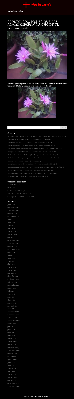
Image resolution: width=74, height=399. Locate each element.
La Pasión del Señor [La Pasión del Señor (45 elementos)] (16, 158)
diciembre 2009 (13, 348)
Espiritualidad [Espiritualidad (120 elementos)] (56, 148)
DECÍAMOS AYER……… (15, 185)
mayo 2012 (11, 261)
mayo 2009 (11, 368)
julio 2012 (10, 255)
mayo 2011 (11, 297)
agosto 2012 (11, 252)
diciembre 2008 (13, 383)
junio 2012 (11, 258)
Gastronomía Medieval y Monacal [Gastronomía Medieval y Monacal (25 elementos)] (45, 151)
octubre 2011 (12, 282)
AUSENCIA (11, 188)
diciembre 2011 (12, 276)
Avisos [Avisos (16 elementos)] (46, 136)
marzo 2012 (11, 267)
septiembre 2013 (13, 216)
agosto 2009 (11, 359)
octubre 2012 (12, 246)
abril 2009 (11, 371)
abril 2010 (11, 336)
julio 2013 (10, 219)
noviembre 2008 (13, 386)
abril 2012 (11, 264)
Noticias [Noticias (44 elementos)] (12, 161)
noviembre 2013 (13, 210)
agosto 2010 (11, 324)
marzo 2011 (11, 303)
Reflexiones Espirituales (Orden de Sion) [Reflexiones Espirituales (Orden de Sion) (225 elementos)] (49, 167)
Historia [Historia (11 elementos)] (12, 155)
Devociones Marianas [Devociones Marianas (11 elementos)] (47, 145)
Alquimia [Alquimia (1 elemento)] (24, 136)
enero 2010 (11, 345)
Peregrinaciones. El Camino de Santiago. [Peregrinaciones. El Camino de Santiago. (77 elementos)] (22, 164)
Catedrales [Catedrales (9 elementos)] (48, 139)
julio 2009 (11, 362)
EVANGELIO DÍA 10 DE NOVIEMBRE (20, 197)
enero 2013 (11, 237)
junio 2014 (11, 204)
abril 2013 (11, 228)
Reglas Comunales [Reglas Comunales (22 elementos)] (15, 170)
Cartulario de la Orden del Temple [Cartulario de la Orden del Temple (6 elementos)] (20, 139)
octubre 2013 (12, 213)
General (24, 28)
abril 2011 (11, 300)
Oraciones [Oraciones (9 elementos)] (37, 161)
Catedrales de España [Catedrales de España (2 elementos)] (16, 142)
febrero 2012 (12, 270)
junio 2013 (11, 222)
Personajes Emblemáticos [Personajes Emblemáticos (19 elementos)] (47, 164)
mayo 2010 (11, 333)
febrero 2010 (12, 342)
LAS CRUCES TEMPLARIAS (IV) (19, 194)
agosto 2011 (11, 288)
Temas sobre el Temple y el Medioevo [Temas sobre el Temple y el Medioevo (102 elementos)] (34, 176)
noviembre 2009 (13, 350)
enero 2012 (11, 273)
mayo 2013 (11, 225)
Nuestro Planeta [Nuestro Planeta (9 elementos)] (25, 161)
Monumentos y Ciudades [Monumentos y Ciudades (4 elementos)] (50, 158)
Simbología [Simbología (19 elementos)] (13, 176)
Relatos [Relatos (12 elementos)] (28, 170)
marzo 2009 (11, 374)
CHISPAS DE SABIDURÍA (16, 191)
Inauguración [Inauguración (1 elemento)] (39, 155)
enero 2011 (11, 309)
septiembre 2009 (13, 356)
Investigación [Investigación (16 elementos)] (52, 155)
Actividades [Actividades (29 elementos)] (13, 136)
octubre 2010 (12, 318)
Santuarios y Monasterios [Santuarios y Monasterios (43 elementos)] (43, 170)
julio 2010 (11, 327)
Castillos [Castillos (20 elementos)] (38, 139)
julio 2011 (10, 291)
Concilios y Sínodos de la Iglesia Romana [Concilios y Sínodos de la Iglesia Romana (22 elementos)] (22, 145)
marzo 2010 (11, 339)
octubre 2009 (12, 353)
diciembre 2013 (13, 207)
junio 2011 (11, 294)
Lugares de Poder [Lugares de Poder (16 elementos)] (32, 158)
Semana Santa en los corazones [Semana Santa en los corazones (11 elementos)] (35, 173)
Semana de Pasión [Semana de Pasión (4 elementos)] (15, 173)
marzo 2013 (11, 231)
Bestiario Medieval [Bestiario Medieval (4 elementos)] (59, 136)
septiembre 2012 (13, 249)
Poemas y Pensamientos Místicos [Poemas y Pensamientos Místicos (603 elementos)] (20, 167)
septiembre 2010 (13, 321)
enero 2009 (11, 380)
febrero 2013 (12, 234)
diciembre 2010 (13, 312)
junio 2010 (11, 330)
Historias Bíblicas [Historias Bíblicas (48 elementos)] (25, 155)
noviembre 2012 (13, 243)
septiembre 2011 (13, 285)
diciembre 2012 (13, 240)
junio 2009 (11, 365)
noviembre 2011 (13, 279)
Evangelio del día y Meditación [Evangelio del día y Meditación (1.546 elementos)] (19, 151)
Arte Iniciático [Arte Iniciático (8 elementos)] (35, 136)
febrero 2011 (12, 306)
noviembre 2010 (13, 315)
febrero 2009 (12, 377)
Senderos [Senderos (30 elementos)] (52, 173)
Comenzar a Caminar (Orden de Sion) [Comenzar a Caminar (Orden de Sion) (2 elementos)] (39, 142)
